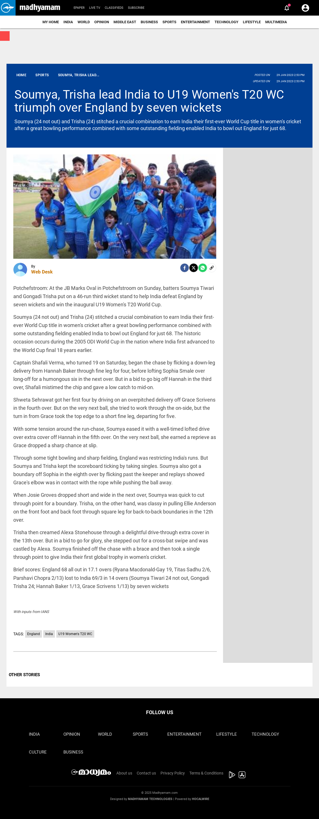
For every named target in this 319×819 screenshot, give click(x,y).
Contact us (146, 773)
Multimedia (276, 22)
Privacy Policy (172, 773)
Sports (169, 22)
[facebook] (184, 267)
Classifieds (114, 8)
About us (124, 773)
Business (149, 22)
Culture (38, 752)
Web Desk (42, 272)
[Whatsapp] (202, 267)
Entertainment (195, 22)
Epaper (79, 8)
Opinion (101, 22)
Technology (226, 22)
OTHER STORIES (24, 674)
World (84, 22)
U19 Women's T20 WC (75, 634)
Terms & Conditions (206, 773)
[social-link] (211, 267)
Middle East (125, 22)
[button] (8, 8)
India (68, 22)
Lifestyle (252, 22)
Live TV (94, 8)
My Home (50, 22)
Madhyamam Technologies (150, 799)
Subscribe (136, 8)
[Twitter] (193, 267)
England (33, 634)
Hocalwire (200, 799)
